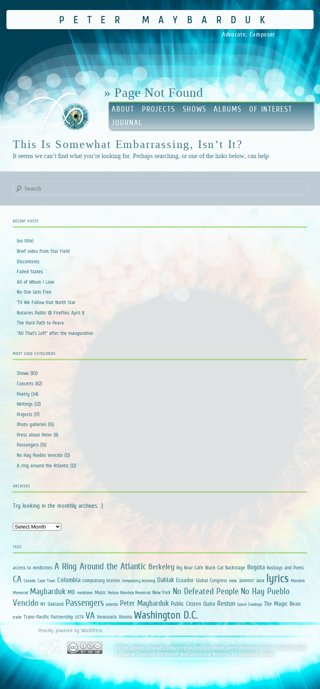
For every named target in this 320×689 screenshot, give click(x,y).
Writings (25, 404)
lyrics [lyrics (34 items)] (277, 578)
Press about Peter (34, 435)
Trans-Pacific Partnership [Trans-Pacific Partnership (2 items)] (48, 617)
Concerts (25, 384)
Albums (227, 109)
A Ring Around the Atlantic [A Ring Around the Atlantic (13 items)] (100, 566)
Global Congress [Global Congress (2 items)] (211, 580)
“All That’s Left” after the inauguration (55, 333)
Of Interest (270, 109)
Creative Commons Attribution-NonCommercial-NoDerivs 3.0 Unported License (196, 654)
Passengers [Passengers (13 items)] (85, 602)
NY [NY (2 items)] (43, 604)
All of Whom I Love (35, 282)
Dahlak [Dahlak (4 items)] (165, 580)
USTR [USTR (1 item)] (79, 617)
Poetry (23, 394)
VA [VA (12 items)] (90, 615)
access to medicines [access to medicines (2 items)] (32, 568)
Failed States (30, 271)
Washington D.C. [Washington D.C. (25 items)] (166, 615)
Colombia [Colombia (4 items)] (68, 580)
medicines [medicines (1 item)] (85, 592)
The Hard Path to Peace (40, 323)
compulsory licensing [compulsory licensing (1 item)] (138, 580)
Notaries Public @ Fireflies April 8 (50, 313)
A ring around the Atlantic (43, 466)
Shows (194, 109)
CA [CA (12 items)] (17, 579)
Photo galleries (31, 424)
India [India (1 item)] (233, 580)
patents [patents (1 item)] (112, 604)
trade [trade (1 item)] (17, 617)
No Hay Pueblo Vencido (40, 455)
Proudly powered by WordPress (70, 630)
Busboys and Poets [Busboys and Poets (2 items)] (285, 568)
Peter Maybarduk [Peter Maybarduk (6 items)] (144, 603)
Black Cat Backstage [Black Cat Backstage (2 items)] (225, 568)
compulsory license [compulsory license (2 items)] (101, 580)
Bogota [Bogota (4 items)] (256, 567)
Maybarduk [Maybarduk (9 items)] (48, 591)
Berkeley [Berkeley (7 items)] (161, 566)
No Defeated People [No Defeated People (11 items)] (206, 591)
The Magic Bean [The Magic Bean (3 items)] (282, 603)
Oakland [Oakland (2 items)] (56, 604)
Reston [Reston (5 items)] (226, 603)
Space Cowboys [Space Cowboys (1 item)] (249, 604)
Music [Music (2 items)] (100, 592)
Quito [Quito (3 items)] (209, 603)
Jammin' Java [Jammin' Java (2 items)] (251, 580)
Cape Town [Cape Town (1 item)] (46, 580)
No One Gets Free (34, 292)
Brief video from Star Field (43, 251)
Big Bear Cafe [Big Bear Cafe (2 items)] (189, 568)
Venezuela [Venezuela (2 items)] (107, 617)
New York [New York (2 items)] (161, 592)
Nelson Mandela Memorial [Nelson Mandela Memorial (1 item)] (129, 592)
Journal (127, 122)
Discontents (28, 261)
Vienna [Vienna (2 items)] (125, 617)
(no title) (25, 241)
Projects (158, 109)
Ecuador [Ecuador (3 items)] (185, 580)
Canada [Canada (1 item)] (30, 580)
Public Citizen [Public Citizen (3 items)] (186, 603)
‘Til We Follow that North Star (46, 302)
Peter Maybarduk (166, 19)
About (123, 109)
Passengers (28, 445)
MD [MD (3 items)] (71, 592)
